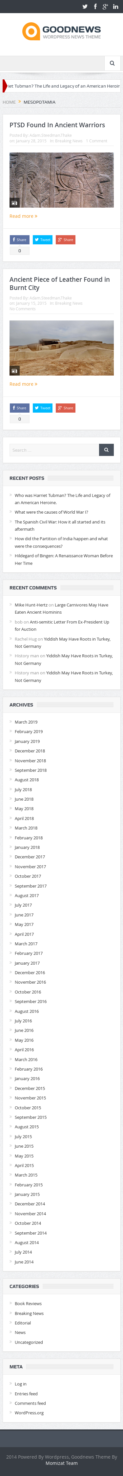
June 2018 (24, 799)
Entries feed (26, 1394)
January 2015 (27, 1194)
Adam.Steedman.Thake (51, 135)
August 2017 (27, 895)
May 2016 (24, 1040)
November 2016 (30, 982)
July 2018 (23, 789)
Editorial (23, 1323)
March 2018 (26, 828)
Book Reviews (28, 1303)
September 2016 (31, 1001)
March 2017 (26, 944)
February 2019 (29, 731)
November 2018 (30, 761)
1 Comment (96, 140)
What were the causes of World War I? (51, 512)
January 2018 (27, 847)
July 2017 (23, 905)
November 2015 (30, 1098)
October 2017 (28, 876)
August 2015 (27, 1127)
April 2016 (24, 1050)
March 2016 (26, 1059)
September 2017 (31, 886)
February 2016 (29, 1069)
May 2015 (24, 1156)
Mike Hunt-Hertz (31, 605)
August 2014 (27, 1242)
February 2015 (29, 1185)
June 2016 (24, 1030)
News (20, 1332)
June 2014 (24, 1262)
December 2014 (30, 1204)
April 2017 (24, 934)
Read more (23, 216)
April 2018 (24, 818)
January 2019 (27, 741)
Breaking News (69, 140)
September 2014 (31, 1233)
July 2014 (23, 1252)
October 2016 (28, 992)
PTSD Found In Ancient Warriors (57, 125)
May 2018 (24, 808)
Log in (21, 1384)
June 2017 (24, 915)
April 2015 (24, 1165)
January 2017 (27, 963)
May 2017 (24, 924)
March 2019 (26, 722)
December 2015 (30, 1088)
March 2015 (26, 1175)
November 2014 (30, 1214)
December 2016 (30, 972)
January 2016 (27, 1078)
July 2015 (23, 1136)
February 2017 (29, 953)
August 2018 (27, 780)
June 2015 (24, 1146)
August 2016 (27, 1011)
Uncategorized (29, 1342)
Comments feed (30, 1403)
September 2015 (31, 1117)
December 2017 (30, 857)
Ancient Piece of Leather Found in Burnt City (60, 283)
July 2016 (23, 1021)
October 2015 (28, 1108)
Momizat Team (62, 1463)
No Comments (23, 308)
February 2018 (29, 838)
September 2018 (31, 770)
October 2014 (28, 1223)
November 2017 (30, 867)
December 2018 (30, 751)
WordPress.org (29, 1413)
